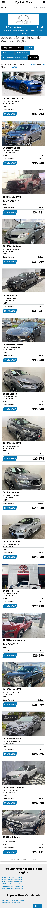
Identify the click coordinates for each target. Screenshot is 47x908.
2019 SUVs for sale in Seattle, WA (12, 888)
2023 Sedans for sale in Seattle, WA (13, 884)
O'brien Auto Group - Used (14, 58)
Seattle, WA (22, 53)
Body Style (8, 48)
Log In (36, 7)
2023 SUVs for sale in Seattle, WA (12, 882)
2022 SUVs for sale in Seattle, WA (12, 886)
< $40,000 (8, 53)
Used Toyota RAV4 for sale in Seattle (13, 900)
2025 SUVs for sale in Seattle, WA (12, 877)
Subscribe (43, 7)
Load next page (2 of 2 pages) (23, 859)
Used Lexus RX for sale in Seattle (12, 902)
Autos (3, 7)
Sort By (33, 58)
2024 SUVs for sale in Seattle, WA (12, 879)
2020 (29, 48)
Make (19, 48)
